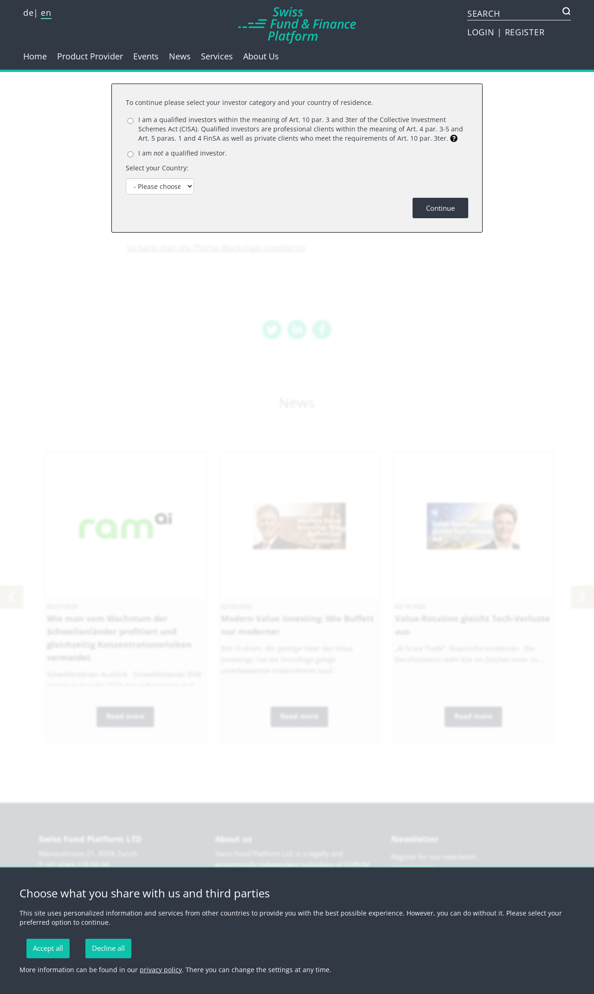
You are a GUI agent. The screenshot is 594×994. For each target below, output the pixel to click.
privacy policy (161, 969)
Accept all (48, 948)
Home (35, 56)
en (46, 12)
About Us (261, 56)
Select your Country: (157, 167)
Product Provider (90, 56)
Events (146, 56)
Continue (440, 208)
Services (217, 56)
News (180, 56)
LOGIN (482, 32)
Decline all (108, 948)
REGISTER (525, 32)
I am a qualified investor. (182, 153)
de (28, 12)
